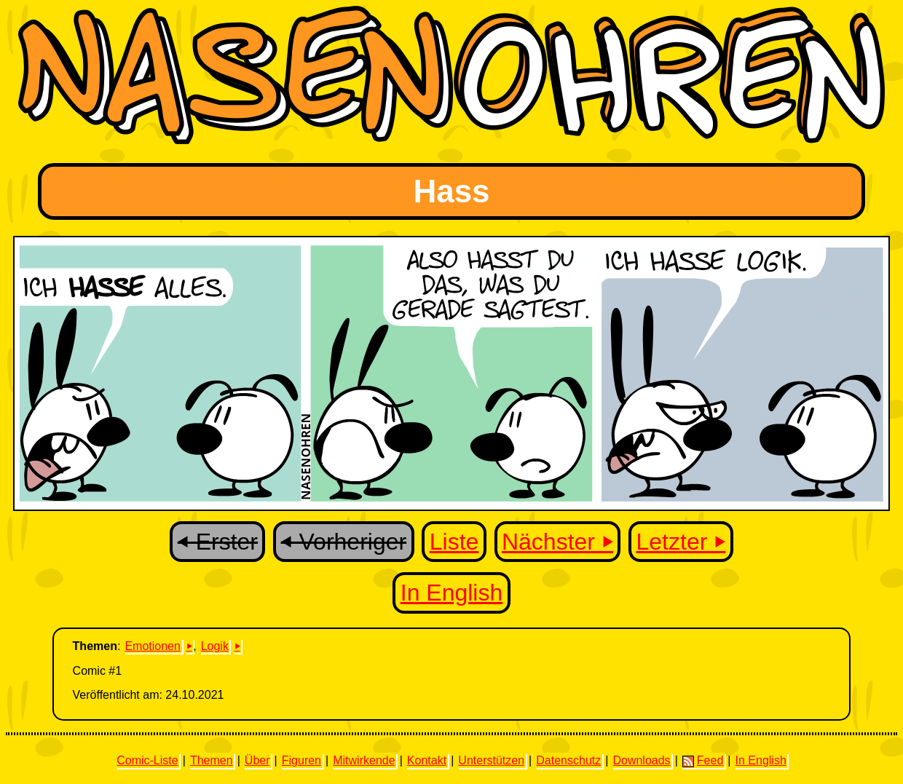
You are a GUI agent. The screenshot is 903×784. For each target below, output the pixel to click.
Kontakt (426, 760)
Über (257, 760)
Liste (454, 541)
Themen (211, 760)
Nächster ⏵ (557, 541)
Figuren (301, 760)
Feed (702, 760)
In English (452, 592)
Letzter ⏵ (681, 541)
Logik (215, 646)
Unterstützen (491, 760)
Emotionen (153, 646)
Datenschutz (568, 760)
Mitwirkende (364, 760)
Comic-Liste (147, 760)
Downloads (641, 760)
